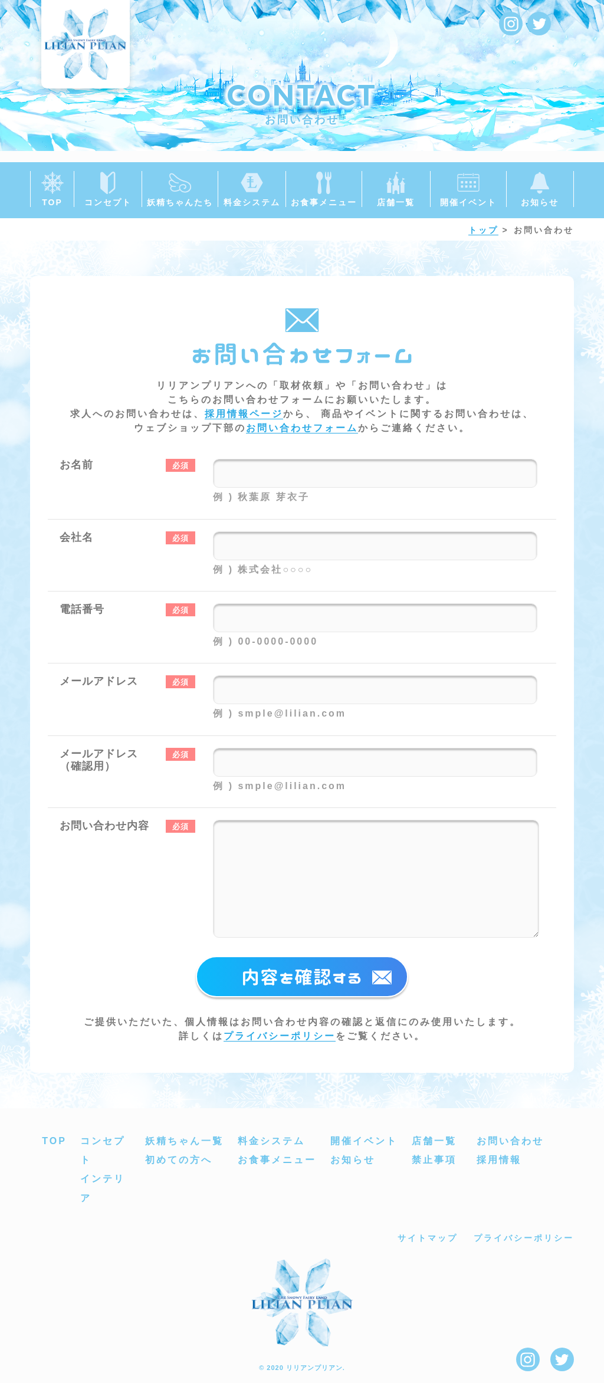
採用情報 (499, 1160)
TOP (54, 1141)
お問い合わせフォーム (302, 428)
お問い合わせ (510, 1141)
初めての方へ (178, 1160)
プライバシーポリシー (280, 1036)
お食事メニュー (277, 1160)
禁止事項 (434, 1160)
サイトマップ (428, 1238)
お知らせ (352, 1160)
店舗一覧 (434, 1141)
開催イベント (364, 1141)
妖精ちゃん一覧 (184, 1141)
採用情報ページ (244, 414)
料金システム (271, 1141)
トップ (483, 230)
